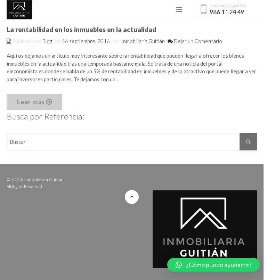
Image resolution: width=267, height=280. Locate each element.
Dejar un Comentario (195, 41)
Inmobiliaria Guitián (143, 41)
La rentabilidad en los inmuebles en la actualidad (81, 29)
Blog (47, 41)
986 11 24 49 (227, 12)
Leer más (34, 102)
